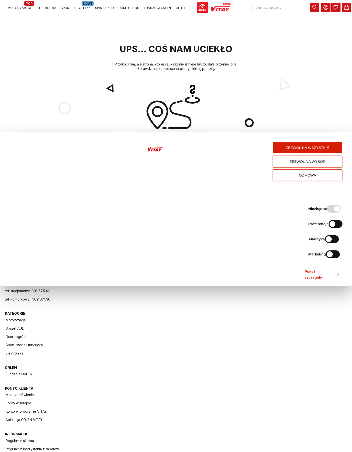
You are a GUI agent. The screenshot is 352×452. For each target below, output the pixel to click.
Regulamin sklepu (282, 258)
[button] (279, 9)
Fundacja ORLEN (164, 258)
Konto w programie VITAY (230, 274)
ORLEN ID (275, 320)
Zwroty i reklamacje (283, 345)
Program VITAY (280, 304)
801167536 (40, 333)
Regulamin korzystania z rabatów (287, 266)
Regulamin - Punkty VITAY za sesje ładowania (291, 277)
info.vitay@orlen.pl (30, 325)
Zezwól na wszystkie (311, 393)
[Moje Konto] (320, 9)
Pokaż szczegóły (258, 442)
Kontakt (274, 329)
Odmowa (311, 421)
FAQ (271, 337)
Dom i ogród (103, 274)
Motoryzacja (103, 258)
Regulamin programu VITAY (289, 295)
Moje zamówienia (223, 258)
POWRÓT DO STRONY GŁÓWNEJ (176, 173)
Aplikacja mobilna (282, 312)
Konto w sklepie (222, 266)
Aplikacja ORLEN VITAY (227, 283)
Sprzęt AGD (102, 266)
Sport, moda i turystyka (111, 283)
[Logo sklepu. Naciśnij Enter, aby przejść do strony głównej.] (27, 9)
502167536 (41, 341)
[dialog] (308, 9)
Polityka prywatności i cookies (292, 287)
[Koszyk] (342, 9)
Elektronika (102, 291)
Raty (271, 354)
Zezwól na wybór (311, 407)
